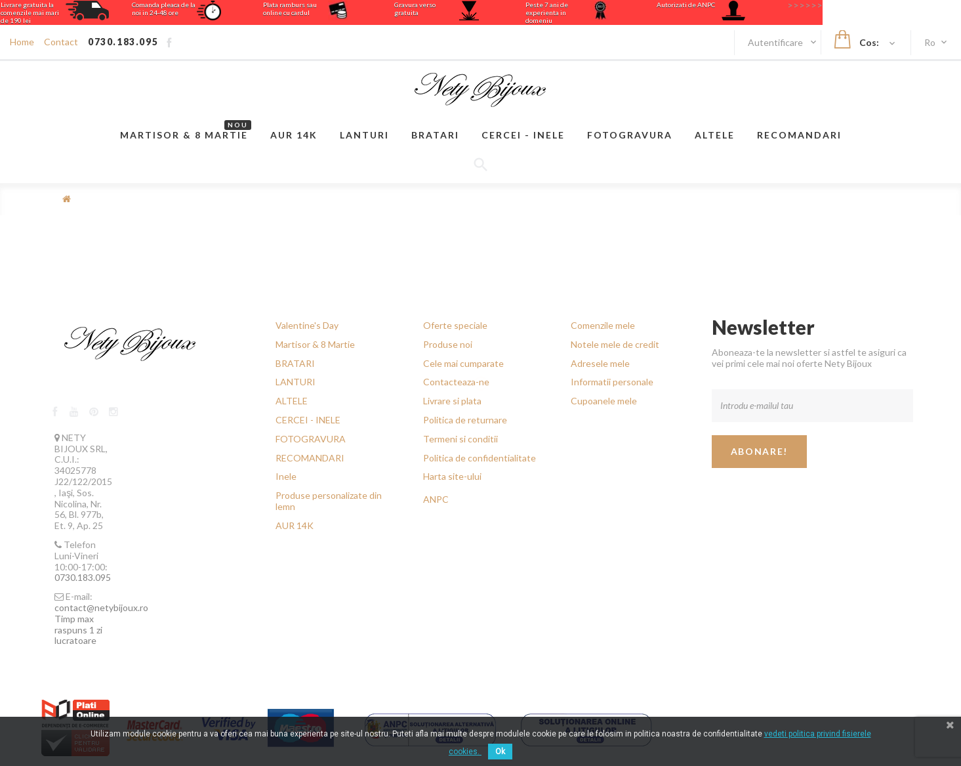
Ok (500, 751)
